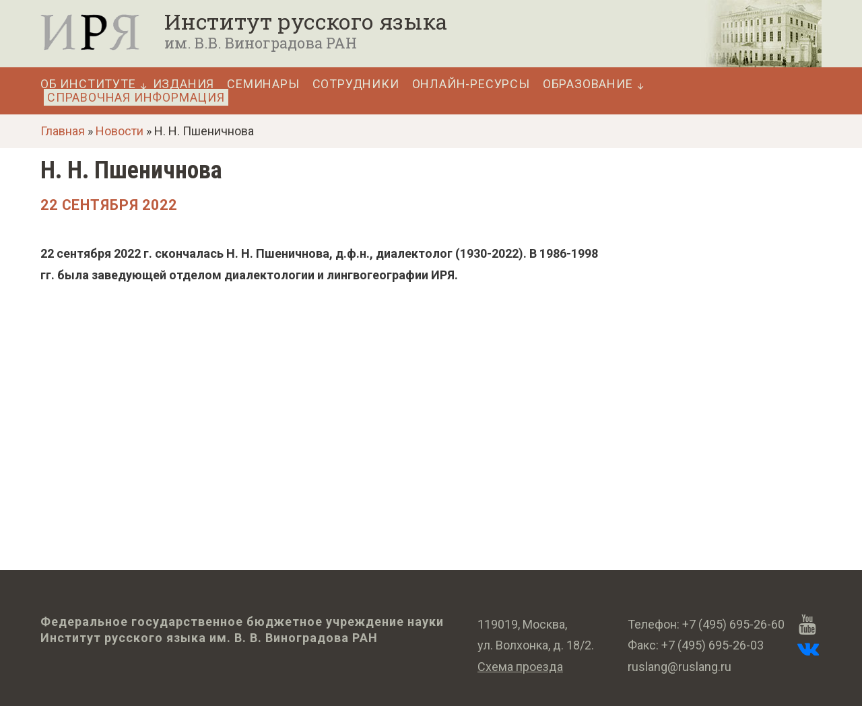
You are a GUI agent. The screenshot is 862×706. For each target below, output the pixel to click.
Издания (184, 84)
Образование (588, 84)
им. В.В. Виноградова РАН (260, 42)
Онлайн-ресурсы (471, 84)
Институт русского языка (305, 21)
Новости (119, 131)
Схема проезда (520, 667)
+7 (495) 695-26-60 (733, 624)
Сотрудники (355, 84)
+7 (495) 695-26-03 (712, 645)
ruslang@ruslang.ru (679, 667)
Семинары (263, 84)
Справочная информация (136, 97)
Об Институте (88, 84)
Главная (62, 131)
